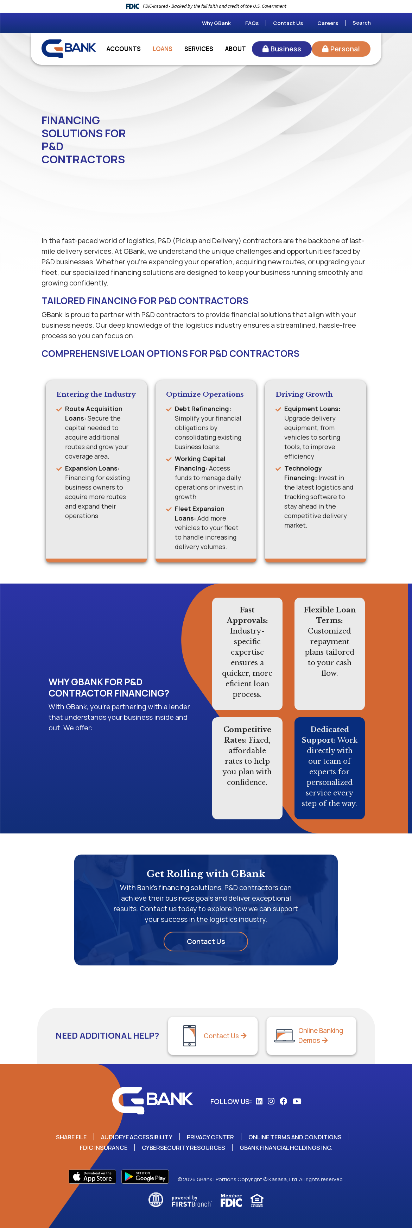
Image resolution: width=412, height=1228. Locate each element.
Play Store (145, 1177)
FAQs (252, 23)
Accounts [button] (124, 49)
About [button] (235, 49)
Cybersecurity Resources (183, 1148)
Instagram (271, 1101)
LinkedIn (259, 1101)
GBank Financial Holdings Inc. (287, 1148)
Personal (345, 48)
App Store (92, 1177)
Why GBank (216, 23)
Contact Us (288, 23)
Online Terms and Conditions (297, 1137)
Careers (327, 23)
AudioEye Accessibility (136, 1137)
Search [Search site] (362, 22)
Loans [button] (162, 49)
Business (286, 48)
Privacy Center (211, 1137)
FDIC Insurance (102, 1148)
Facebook (283, 1101)
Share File (69, 1137)
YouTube (297, 1101)
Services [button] (198, 49)
